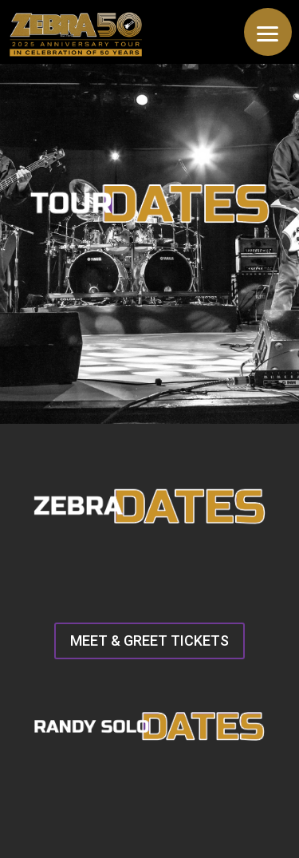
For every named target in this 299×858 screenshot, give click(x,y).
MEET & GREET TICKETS (149, 640)
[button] (268, 32)
